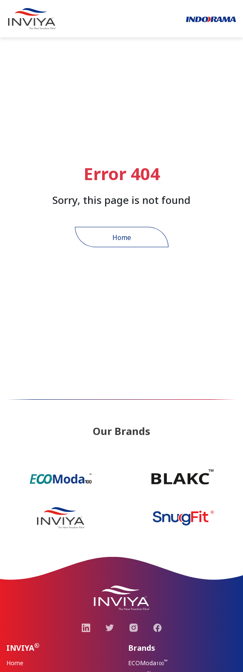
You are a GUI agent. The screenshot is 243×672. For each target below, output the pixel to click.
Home (121, 237)
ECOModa (148, 662)
